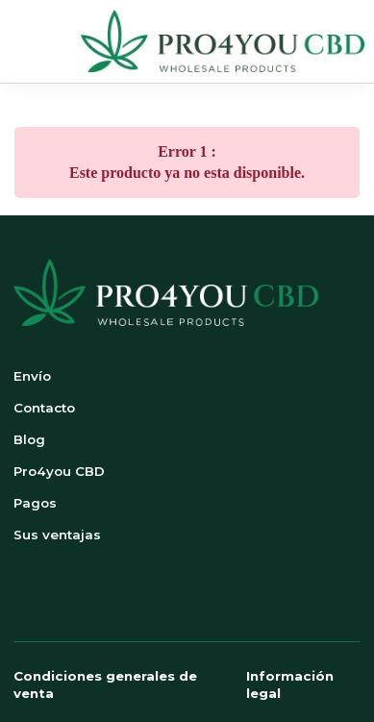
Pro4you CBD (59, 471)
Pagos (35, 502)
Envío (32, 376)
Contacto (44, 407)
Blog (29, 439)
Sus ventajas (57, 534)
